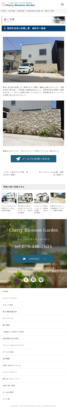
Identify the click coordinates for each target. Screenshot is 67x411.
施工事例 (6, 325)
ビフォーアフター (10, 298)
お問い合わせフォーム (12, 365)
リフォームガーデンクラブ (13, 345)
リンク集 (6, 399)
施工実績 (12, 11)
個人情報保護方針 (10, 312)
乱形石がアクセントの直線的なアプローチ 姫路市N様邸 (57, 208)
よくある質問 (8, 392)
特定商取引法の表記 (11, 338)
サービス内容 (8, 352)
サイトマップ (8, 318)
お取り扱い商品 (9, 385)
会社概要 (6, 359)
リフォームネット (10, 372)
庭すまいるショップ (11, 379)
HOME (3, 11)
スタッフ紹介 (8, 305)
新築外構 (21, 11)
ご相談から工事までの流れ (13, 332)
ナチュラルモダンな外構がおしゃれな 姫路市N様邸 (9, 208)
